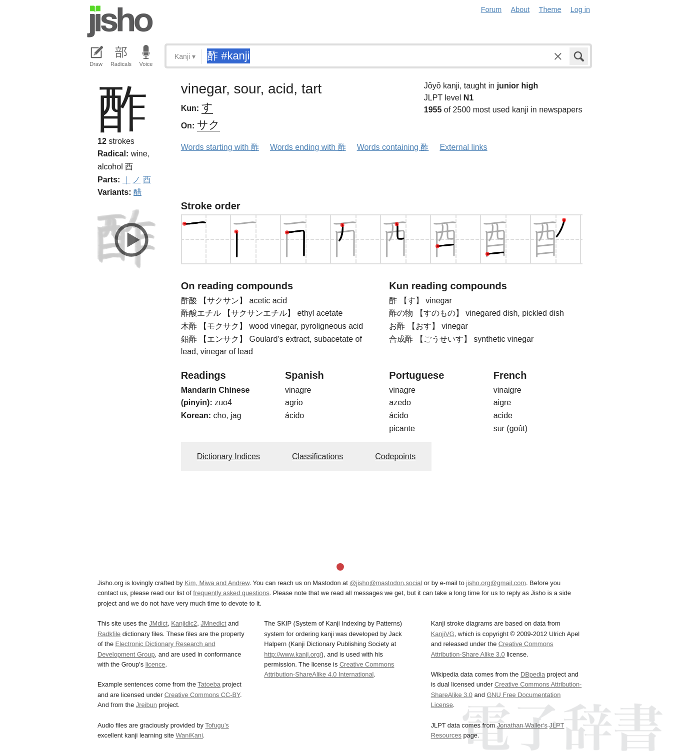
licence (156, 664)
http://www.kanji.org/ (293, 654)
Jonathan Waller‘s (522, 725)
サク (208, 124)
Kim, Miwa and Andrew (216, 583)
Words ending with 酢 (308, 147)
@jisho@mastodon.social (386, 583)
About (520, 9)
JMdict (158, 623)
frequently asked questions (231, 593)
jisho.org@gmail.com (496, 583)
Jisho (120, 21)
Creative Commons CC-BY (202, 695)
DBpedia (532, 674)
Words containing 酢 (393, 147)
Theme (550, 9)
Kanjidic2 (184, 623)
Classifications (317, 456)
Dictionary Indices (228, 456)
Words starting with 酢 (220, 147)
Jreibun (146, 705)
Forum (491, 9)
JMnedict (213, 623)
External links (463, 147)
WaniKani (189, 735)
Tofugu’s (216, 725)
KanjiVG (442, 634)
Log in (580, 9)
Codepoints (395, 456)
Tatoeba (209, 684)
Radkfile (109, 634)
